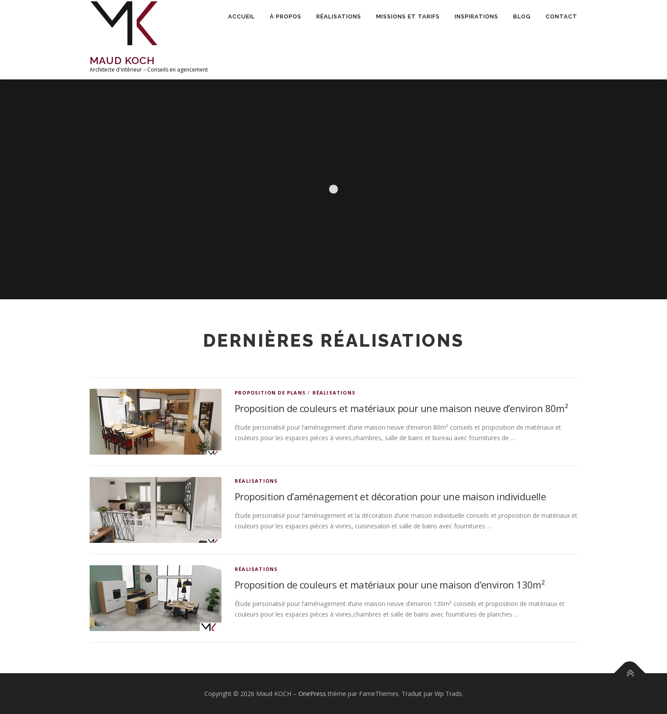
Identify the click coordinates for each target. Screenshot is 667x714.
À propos (285, 16)
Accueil (241, 16)
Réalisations (338, 16)
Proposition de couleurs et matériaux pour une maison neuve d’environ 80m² (401, 408)
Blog (522, 16)
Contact (561, 16)
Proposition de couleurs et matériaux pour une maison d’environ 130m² (389, 584)
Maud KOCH (122, 60)
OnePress (312, 693)
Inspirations (476, 16)
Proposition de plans (270, 392)
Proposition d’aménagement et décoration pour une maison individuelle (390, 496)
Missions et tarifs (408, 16)
